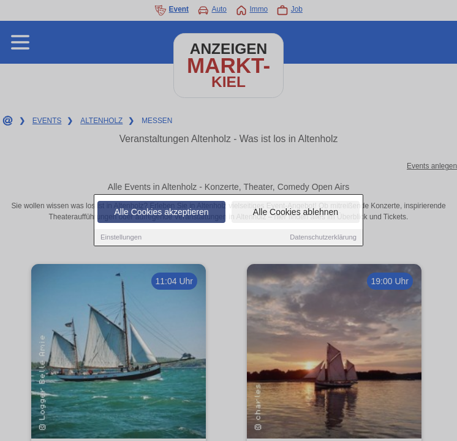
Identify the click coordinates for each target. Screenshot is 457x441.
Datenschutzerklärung (323, 238)
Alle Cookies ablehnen (295, 213)
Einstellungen (121, 238)
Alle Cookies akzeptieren (161, 213)
